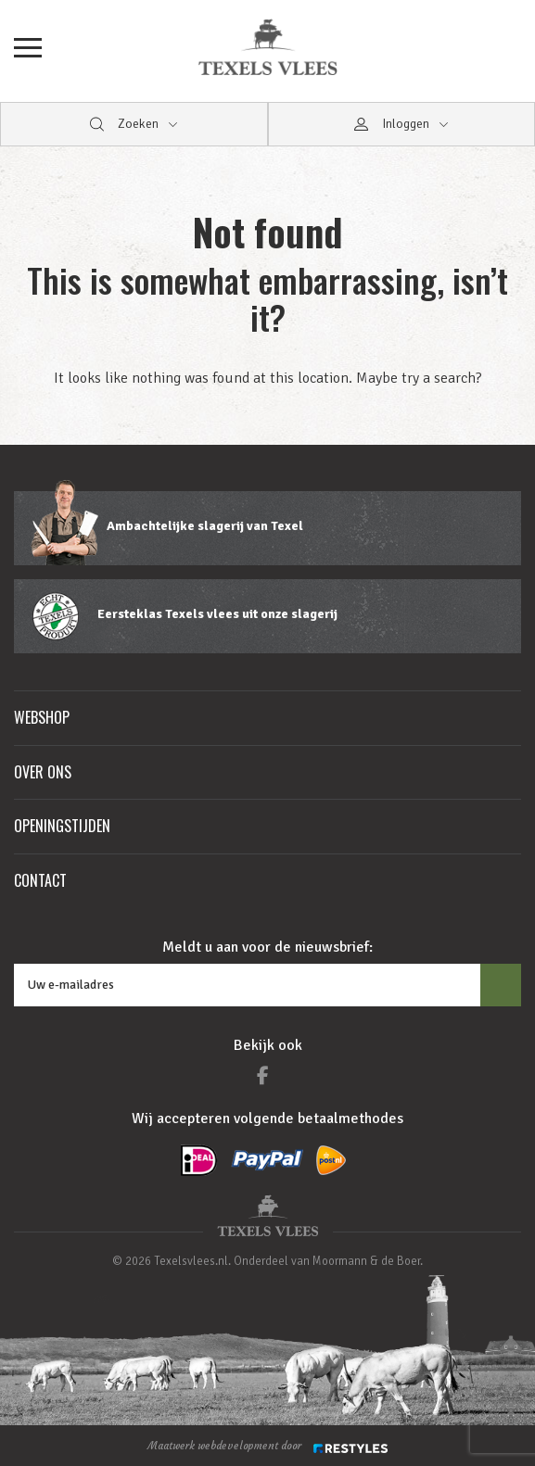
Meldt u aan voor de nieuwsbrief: (267, 947)
